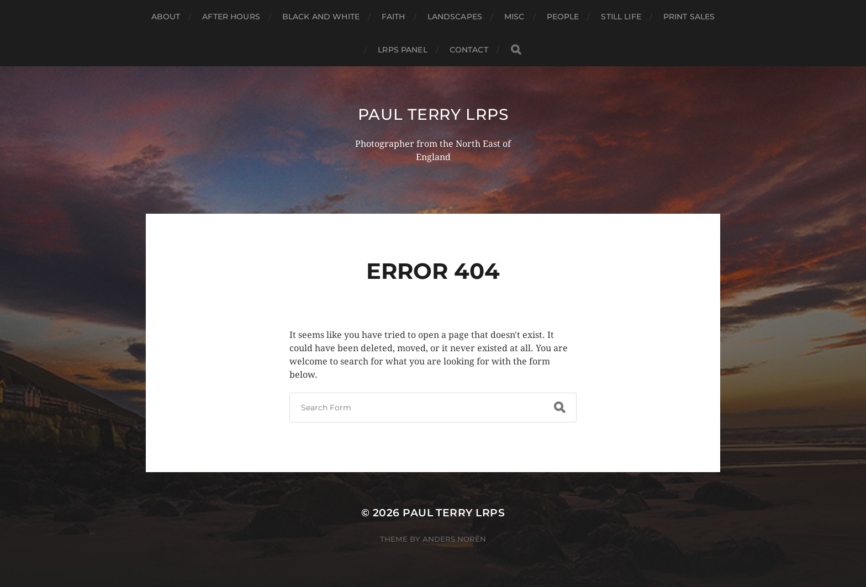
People (563, 17)
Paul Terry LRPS (433, 114)
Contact (469, 50)
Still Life (621, 17)
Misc (514, 17)
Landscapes (454, 17)
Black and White (321, 17)
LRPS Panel (402, 50)
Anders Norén (454, 539)
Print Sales (689, 17)
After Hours (231, 17)
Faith (393, 17)
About (166, 17)
